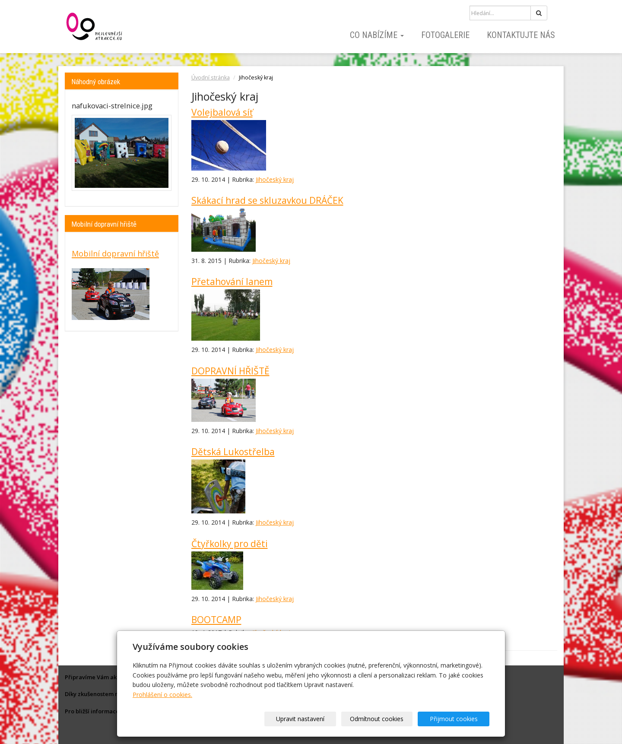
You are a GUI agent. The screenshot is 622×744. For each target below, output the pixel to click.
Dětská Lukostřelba (233, 452)
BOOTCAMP (216, 620)
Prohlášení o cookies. (162, 694)
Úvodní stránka (210, 77)
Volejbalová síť (222, 112)
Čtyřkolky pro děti (229, 544)
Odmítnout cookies (385, 719)
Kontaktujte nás (521, 35)
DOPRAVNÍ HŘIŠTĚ (230, 371)
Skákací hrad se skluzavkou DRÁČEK (267, 200)
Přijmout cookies (456, 719)
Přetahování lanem (232, 281)
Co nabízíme (377, 35)
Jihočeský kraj (275, 179)
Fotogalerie (445, 35)
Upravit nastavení (314, 719)
